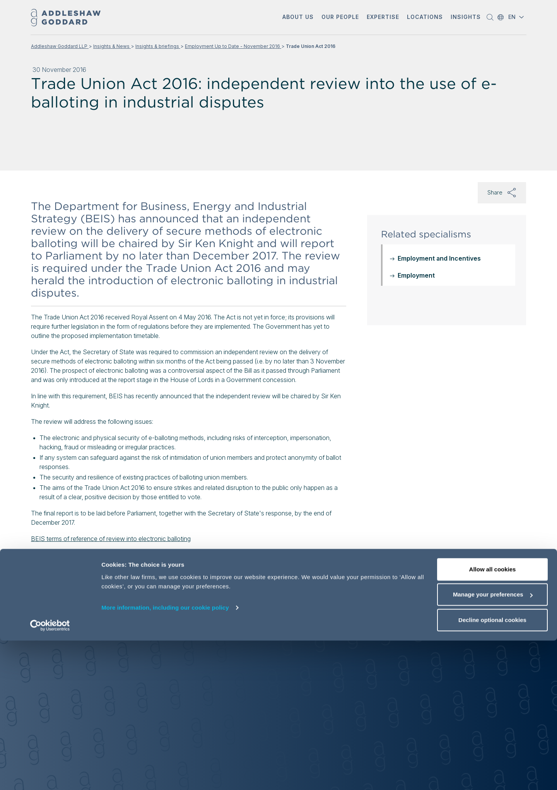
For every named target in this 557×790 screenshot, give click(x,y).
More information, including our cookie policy (165, 757)
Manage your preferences (493, 744)
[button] (298, 17)
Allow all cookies (492, 718)
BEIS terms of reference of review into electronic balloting (111, 539)
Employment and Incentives (439, 258)
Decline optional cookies (492, 769)
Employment (416, 275)
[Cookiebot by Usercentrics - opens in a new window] (50, 775)
